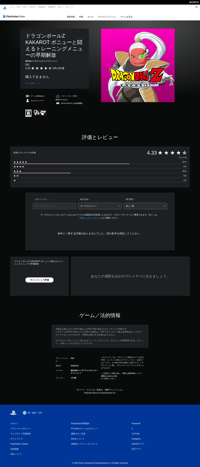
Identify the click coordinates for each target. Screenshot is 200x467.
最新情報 (51, 7)
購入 (59, 7)
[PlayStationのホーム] (5, 7)
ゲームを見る (126, 14)
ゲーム (11, 7)
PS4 (24, 7)
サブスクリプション (107, 14)
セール (91, 14)
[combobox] (54, 203)
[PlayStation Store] (14, 14)
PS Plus (32, 7)
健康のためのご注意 (109, 373)
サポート (68, 7)
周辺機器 (41, 7)
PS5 (18, 7)
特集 (81, 14)
